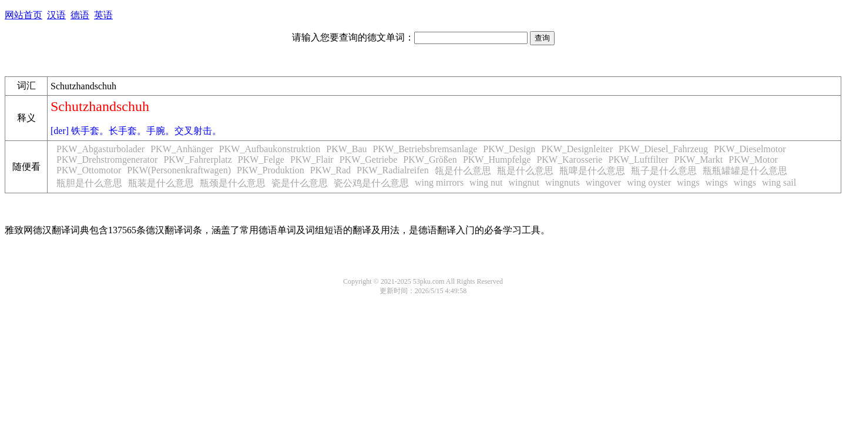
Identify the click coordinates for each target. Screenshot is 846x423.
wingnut (524, 182)
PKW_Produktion (270, 170)
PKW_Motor (753, 159)
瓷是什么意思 (299, 183)
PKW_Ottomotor (88, 170)
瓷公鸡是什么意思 (371, 183)
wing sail (779, 182)
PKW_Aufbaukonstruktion (269, 149)
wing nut (485, 182)
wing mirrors (439, 182)
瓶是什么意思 (525, 171)
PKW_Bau (346, 149)
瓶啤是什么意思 (592, 171)
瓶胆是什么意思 (89, 183)
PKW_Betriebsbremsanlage (425, 149)
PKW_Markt (698, 159)
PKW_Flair (312, 159)
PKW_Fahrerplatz (197, 159)
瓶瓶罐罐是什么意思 (745, 171)
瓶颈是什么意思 (233, 183)
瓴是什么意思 (463, 171)
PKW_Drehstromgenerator (106, 159)
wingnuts (562, 182)
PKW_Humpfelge (497, 159)
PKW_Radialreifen (393, 170)
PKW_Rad (330, 170)
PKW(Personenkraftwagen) (179, 170)
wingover (603, 182)
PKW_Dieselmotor (750, 149)
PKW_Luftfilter (638, 159)
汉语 (56, 15)
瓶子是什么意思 (664, 171)
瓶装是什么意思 (161, 183)
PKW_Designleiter (577, 149)
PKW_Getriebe (369, 159)
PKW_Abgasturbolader (100, 149)
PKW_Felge (261, 159)
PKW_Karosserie (569, 159)
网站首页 (23, 15)
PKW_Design (509, 149)
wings (688, 182)
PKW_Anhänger (181, 149)
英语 (103, 15)
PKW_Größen (430, 159)
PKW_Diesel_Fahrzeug (663, 149)
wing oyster (649, 182)
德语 (79, 15)
